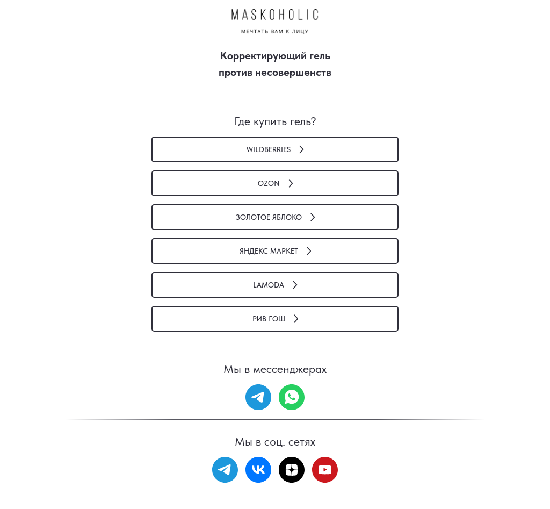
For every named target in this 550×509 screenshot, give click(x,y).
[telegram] (258, 397)
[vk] (258, 470)
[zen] (292, 470)
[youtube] (325, 470)
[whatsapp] (292, 397)
